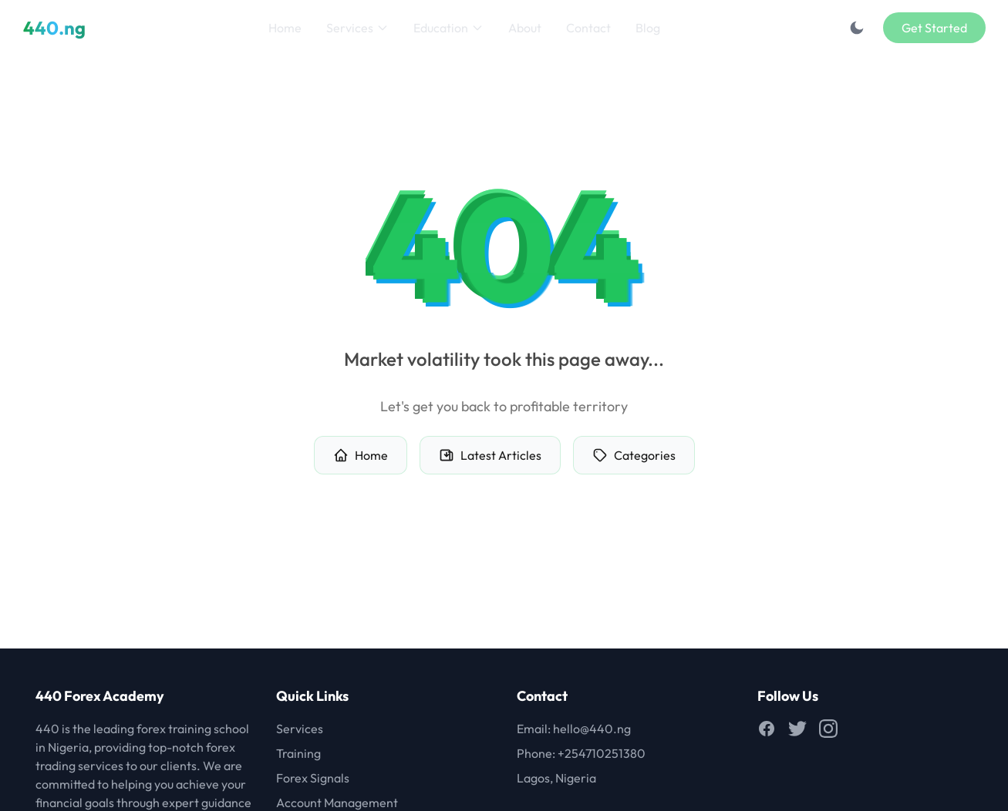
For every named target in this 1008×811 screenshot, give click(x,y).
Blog (647, 27)
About (524, 27)
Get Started (934, 27)
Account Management (337, 802)
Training (298, 753)
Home (285, 27)
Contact (588, 27)
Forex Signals (312, 778)
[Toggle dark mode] (857, 28)
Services (357, 27)
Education (448, 27)
